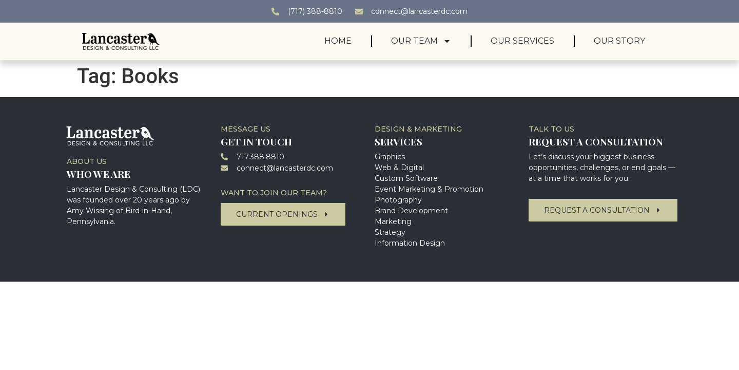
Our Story (619, 41)
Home (338, 41)
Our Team (421, 41)
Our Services (522, 41)
